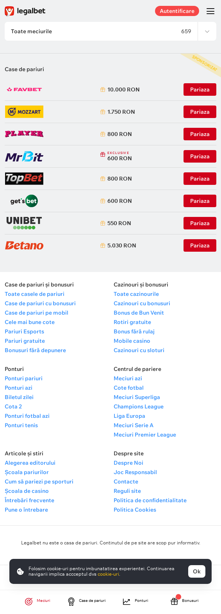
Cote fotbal (129, 387)
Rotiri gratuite (132, 322)
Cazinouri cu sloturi (139, 350)
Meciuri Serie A (133, 425)
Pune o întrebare (26, 509)
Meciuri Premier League (145, 434)
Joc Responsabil (135, 472)
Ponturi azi (18, 387)
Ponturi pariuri (24, 378)
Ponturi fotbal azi (27, 415)
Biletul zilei (19, 397)
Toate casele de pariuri (34, 293)
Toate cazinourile (136, 293)
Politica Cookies (135, 509)
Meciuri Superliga (137, 397)
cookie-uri (108, 574)
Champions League (139, 406)
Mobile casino (132, 340)
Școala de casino (27, 490)
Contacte (126, 481)
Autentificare (177, 10)
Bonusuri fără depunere (35, 350)
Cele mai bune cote (30, 322)
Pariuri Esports (24, 331)
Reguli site (127, 490)
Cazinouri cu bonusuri (142, 303)
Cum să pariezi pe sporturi (39, 481)
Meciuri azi (128, 378)
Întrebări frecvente (29, 500)
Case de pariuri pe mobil (36, 312)
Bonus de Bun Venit (139, 312)
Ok (197, 571)
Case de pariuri (24, 69)
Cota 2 (13, 406)
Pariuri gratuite (25, 340)
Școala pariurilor (27, 472)
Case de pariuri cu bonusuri (40, 303)
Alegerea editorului (30, 462)
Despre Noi (128, 462)
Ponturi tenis (21, 425)
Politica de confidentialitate (150, 500)
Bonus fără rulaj (134, 331)
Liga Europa (129, 415)
